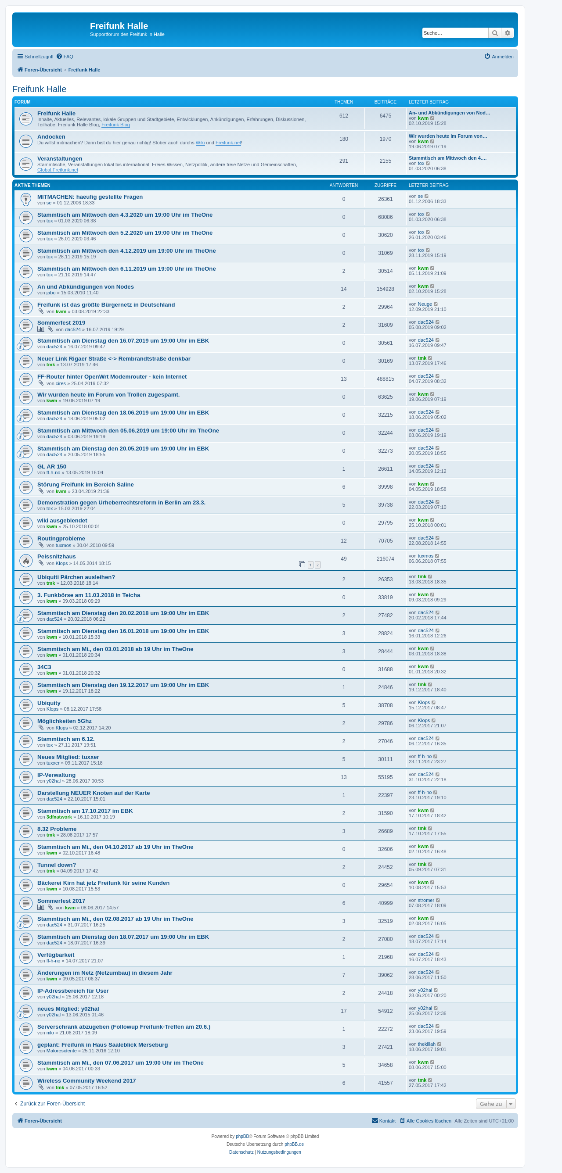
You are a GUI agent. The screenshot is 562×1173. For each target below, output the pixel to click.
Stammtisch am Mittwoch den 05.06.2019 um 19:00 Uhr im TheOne (128, 430)
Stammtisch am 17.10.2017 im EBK (85, 811)
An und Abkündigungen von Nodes (85, 286)
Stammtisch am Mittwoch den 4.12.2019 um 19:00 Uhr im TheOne (126, 250)
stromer (426, 900)
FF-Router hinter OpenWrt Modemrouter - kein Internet (112, 376)
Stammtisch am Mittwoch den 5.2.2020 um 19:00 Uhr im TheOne (125, 232)
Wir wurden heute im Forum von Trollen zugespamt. (108, 394)
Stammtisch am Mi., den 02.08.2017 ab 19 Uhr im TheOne (115, 919)
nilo (50, 1032)
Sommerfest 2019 (61, 322)
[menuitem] (64, 56)
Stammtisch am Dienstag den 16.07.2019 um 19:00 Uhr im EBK (123, 340)
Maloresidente (62, 1050)
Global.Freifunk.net (57, 169)
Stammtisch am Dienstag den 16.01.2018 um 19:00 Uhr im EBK (123, 631)
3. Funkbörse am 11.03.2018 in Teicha (88, 595)
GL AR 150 (51, 466)
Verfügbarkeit (55, 954)
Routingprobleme (61, 538)
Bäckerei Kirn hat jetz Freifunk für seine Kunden (103, 883)
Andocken (51, 136)
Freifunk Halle (39, 89)
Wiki (200, 142)
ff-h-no (54, 472)
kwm (423, 118)
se (49, 202)
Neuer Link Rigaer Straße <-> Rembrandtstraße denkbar (114, 358)
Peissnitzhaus (56, 556)
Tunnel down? (56, 865)
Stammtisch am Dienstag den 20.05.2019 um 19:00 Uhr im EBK (123, 448)
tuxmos (63, 545)
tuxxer (53, 762)
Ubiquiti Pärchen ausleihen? (76, 577)
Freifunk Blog (115, 124)
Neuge (425, 304)
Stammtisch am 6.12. (65, 739)
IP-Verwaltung (56, 775)
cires (61, 383)
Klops (62, 563)
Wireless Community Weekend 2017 (86, 1080)
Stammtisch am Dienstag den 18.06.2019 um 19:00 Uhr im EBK (123, 412)
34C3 (44, 667)
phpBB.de (294, 1144)
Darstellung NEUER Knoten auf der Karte (93, 793)
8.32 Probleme (56, 829)
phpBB (242, 1136)
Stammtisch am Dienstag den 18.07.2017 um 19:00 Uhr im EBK (123, 936)
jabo (51, 292)
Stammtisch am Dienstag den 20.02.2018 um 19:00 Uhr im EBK (123, 613)
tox (421, 163)
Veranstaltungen (60, 158)
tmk (51, 364)
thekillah (427, 1044)
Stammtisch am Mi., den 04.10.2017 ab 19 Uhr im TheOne (115, 847)
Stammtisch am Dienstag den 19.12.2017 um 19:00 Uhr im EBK (123, 685)
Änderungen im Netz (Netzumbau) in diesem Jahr (105, 972)
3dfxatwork (59, 816)
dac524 (73, 329)
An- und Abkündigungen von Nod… (449, 112)
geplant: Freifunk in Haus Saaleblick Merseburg (102, 1044)
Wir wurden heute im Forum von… (448, 136)
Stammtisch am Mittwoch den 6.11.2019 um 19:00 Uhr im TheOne (126, 268)
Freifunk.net (228, 142)
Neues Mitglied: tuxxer (68, 757)
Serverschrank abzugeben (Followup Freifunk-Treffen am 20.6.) (123, 1026)
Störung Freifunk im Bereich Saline (85, 484)
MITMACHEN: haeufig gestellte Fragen (90, 196)
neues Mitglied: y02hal (68, 1008)
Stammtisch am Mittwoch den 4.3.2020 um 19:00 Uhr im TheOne (125, 214)
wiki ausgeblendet (62, 520)
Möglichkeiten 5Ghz (64, 721)
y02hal (54, 780)
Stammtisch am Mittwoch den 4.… (448, 158)
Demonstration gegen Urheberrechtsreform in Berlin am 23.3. (121, 502)
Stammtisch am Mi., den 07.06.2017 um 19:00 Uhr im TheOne (120, 1062)
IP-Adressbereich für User (73, 990)
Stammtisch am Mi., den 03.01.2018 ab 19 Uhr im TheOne (115, 649)
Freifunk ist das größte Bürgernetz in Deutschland (106, 304)
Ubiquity (49, 703)
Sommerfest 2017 (61, 901)
